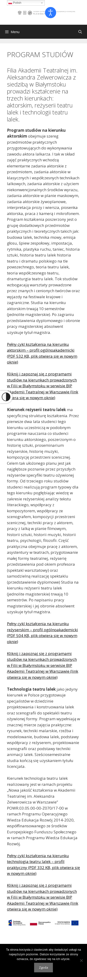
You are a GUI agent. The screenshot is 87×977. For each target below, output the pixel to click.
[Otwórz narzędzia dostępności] (50, 12)
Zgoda (43, 967)
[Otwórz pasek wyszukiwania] (80, 32)
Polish (14, 3)
